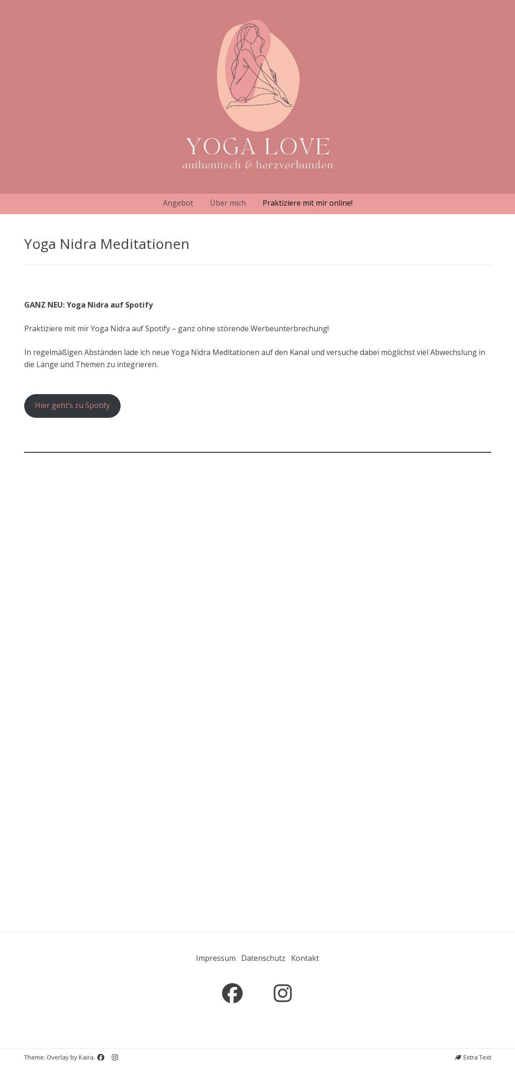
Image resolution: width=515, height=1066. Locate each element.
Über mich (228, 203)
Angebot (178, 203)
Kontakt (305, 958)
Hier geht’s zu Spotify (72, 405)
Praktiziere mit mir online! (307, 203)
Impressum (216, 958)
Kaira (86, 1057)
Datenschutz (263, 958)
